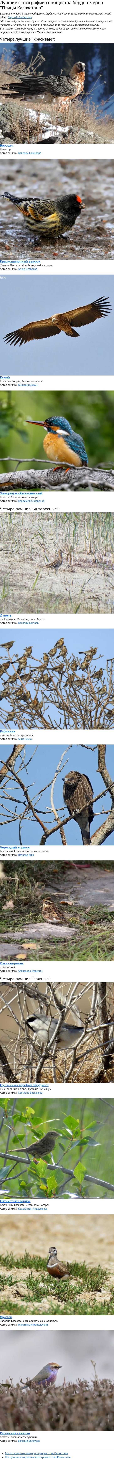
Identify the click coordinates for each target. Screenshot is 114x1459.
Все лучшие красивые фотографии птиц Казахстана (36, 1453)
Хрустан (6, 1317)
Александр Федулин (30, 971)
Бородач (6, 145)
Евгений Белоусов (29, 1440)
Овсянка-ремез (11, 963)
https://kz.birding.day (20, 17)
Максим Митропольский (33, 1324)
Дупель (5, 615)
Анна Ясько (25, 739)
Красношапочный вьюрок (20, 261)
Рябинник (7, 731)
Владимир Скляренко (31, 501)
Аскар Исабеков (27, 269)
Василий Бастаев (28, 623)
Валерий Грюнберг (29, 153)
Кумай (5, 377)
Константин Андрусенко (32, 1208)
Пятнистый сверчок (15, 1201)
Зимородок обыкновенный (21, 493)
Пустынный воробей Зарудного (24, 1085)
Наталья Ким (26, 855)
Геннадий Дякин (28, 385)
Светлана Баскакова (30, 1092)
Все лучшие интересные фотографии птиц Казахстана (38, 1457)
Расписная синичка (15, 1433)
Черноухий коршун (15, 847)
